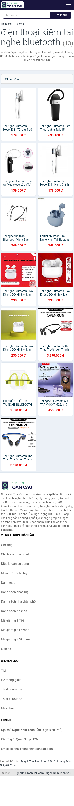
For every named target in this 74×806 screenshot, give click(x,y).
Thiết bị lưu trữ (11, 699)
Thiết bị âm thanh (13, 689)
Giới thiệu (7, 545)
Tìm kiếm (60, 15)
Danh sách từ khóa (14, 611)
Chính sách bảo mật (15, 554)
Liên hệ (6, 649)
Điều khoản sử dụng (15, 564)
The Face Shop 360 (40, 761)
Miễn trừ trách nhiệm (15, 573)
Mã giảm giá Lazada (15, 630)
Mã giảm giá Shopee (15, 639)
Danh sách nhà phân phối (18, 601)
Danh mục (8, 583)
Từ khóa (19, 23)
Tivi (3, 670)
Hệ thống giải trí (12, 680)
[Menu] (68, 4)
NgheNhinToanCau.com (29, 773)
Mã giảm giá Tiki (12, 620)
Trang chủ (6, 23)
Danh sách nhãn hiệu (15, 592)
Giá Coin (10, 765)
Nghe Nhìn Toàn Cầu (58, 773)
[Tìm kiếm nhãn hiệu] (26, 15)
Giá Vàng (59, 761)
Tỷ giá (24, 761)
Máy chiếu (8, 708)
